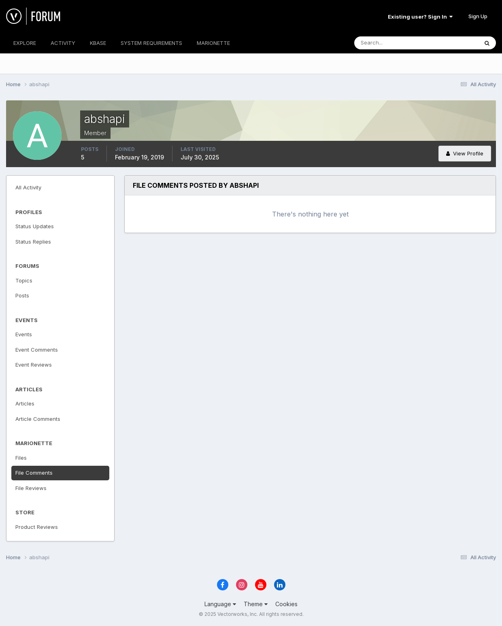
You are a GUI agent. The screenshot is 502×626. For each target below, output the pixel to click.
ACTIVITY (63, 43)
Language (220, 604)
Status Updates (34, 226)
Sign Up (477, 16)
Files (21, 457)
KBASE (98, 43)
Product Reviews (36, 527)
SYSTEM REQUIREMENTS (151, 43)
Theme (256, 604)
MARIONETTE (213, 43)
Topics (23, 280)
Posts (22, 295)
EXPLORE (24, 43)
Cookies (286, 604)
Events (23, 334)
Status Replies (33, 241)
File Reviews (31, 488)
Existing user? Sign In (420, 16)
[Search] (389, 42)
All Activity (28, 187)
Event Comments (36, 349)
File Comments (34, 472)
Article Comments (37, 419)
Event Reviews (33, 364)
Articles (24, 403)
